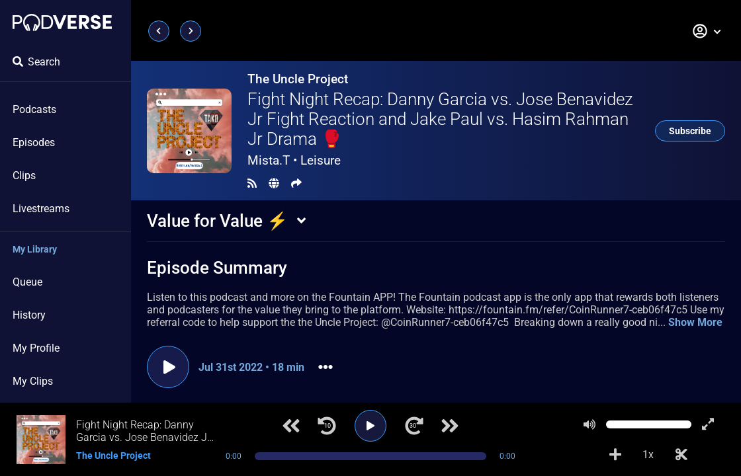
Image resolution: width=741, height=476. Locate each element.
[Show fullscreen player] (707, 424)
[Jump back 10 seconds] (327, 426)
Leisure (320, 160)
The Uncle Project (297, 79)
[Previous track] (291, 426)
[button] (707, 31)
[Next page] (190, 31)
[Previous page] (158, 31)
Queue (27, 282)
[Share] (296, 183)
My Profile (36, 348)
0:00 (233, 456)
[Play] (370, 426)
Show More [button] (695, 322)
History (29, 315)
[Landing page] (62, 22)
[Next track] (450, 426)
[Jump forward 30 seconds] (414, 426)
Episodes (34, 142)
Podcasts (34, 109)
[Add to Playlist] (615, 455)
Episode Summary (217, 268)
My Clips (33, 381)
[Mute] (589, 424)
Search (36, 62)
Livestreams (41, 208)
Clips (24, 175)
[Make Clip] (681, 455)
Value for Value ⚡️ (217, 221)
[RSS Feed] (252, 183)
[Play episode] (168, 367)
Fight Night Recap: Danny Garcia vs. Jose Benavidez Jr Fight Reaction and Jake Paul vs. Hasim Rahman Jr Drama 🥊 (440, 119)
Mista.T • (294, 160)
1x (648, 454)
